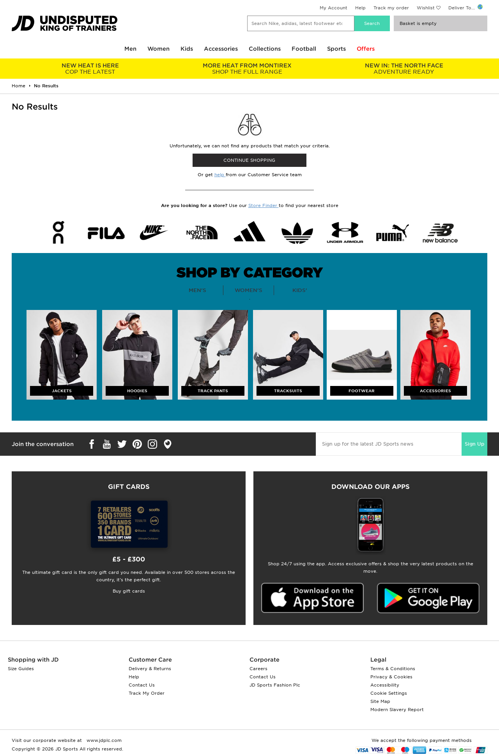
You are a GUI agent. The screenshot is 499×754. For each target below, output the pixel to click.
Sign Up (474, 444)
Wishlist (426, 8)
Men (130, 49)
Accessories (221, 49)
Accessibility (384, 685)
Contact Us (142, 685)
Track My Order (147, 693)
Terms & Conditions (392, 668)
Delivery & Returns (150, 668)
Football (304, 49)
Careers (258, 668)
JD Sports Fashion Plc (275, 685)
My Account (333, 8)
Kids (186, 49)
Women (158, 49)
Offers (366, 49)
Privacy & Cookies (391, 677)
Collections (265, 49)
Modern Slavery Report (397, 709)
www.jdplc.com (103, 740)
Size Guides (21, 668)
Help (360, 8)
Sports (336, 49)
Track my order (391, 8)
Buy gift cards (129, 591)
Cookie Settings (388, 693)
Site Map (380, 701)
